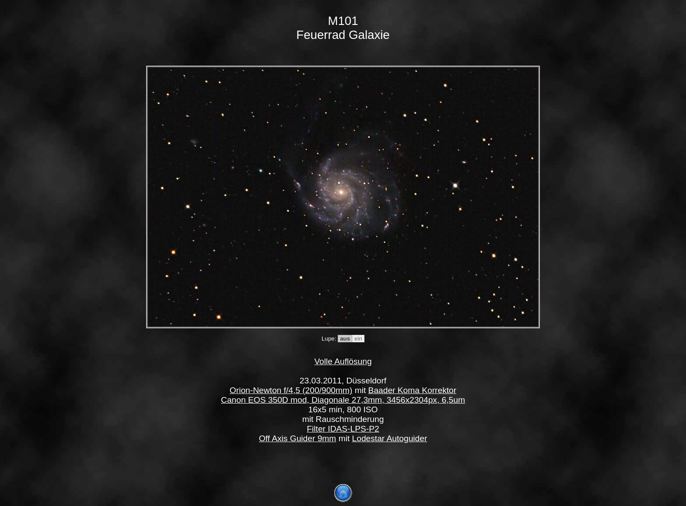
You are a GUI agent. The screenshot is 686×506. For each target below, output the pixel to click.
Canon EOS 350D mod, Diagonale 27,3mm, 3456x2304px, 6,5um (343, 399)
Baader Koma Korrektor (412, 390)
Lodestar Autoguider (389, 438)
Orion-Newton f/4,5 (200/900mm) (291, 390)
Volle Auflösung (342, 361)
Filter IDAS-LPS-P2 (343, 428)
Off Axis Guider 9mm (297, 438)
